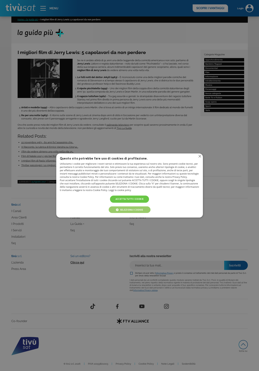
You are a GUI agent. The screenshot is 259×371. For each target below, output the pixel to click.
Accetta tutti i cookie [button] (129, 199)
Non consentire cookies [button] (200, 156)
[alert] (129, 185)
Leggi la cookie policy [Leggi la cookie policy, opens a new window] (120, 190)
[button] (129, 209)
